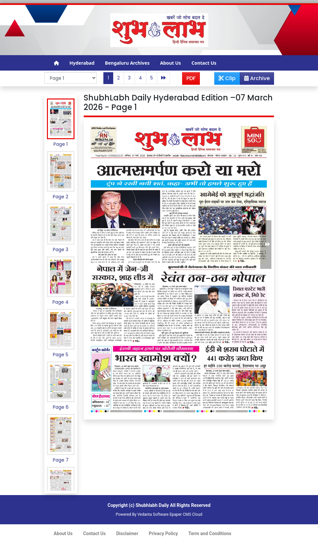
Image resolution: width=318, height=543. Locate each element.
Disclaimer (127, 533)
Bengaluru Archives (127, 63)
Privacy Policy (163, 533)
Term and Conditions (209, 533)
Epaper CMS (180, 514)
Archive (255, 79)
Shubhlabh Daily (152, 505)
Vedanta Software (153, 514)
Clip (227, 78)
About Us (170, 63)
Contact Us (203, 63)
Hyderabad (82, 63)
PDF (191, 78)
